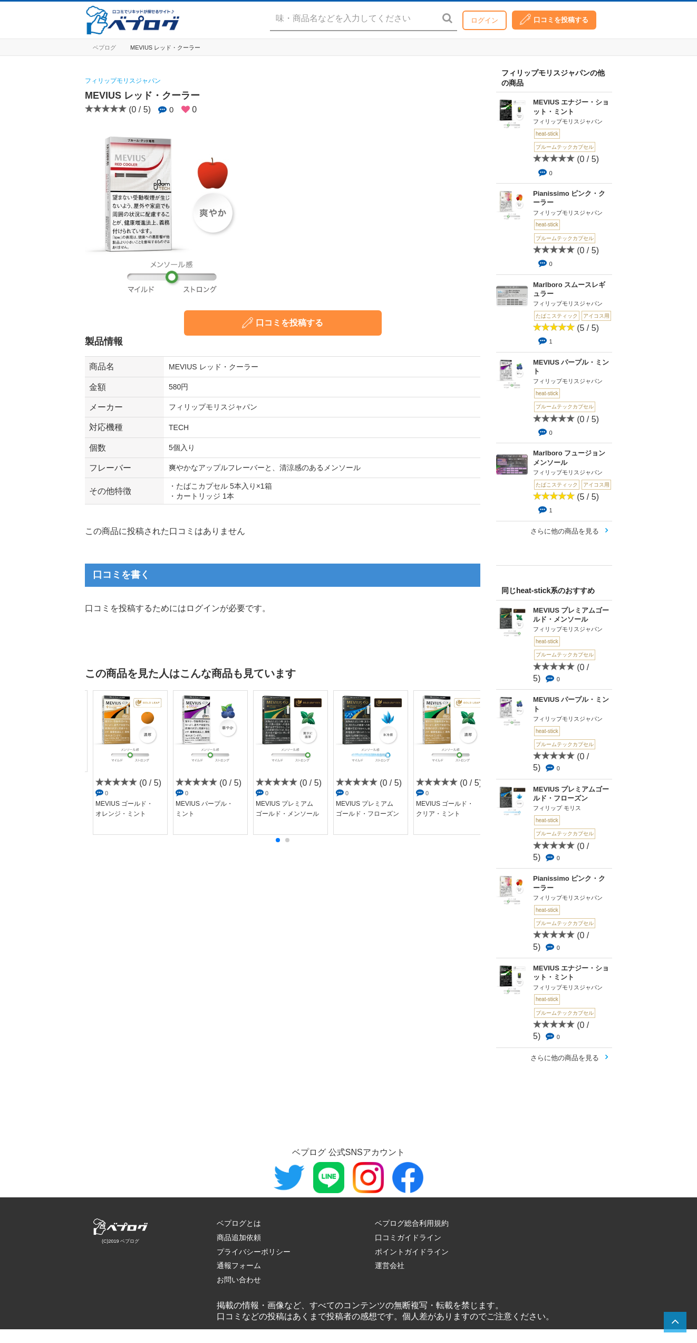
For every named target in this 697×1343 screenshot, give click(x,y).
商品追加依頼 (239, 1237)
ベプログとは (239, 1223)
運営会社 (389, 1265)
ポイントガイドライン (412, 1251)
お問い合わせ (239, 1279)
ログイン (484, 20)
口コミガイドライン (408, 1237)
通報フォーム (239, 1265)
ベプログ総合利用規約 (412, 1223)
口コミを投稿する (554, 19)
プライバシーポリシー (254, 1251)
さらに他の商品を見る (564, 531)
